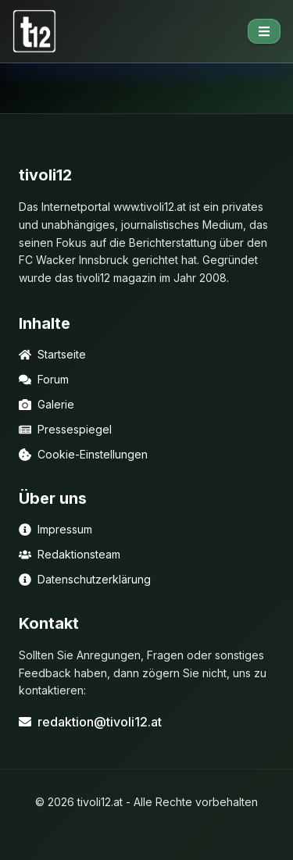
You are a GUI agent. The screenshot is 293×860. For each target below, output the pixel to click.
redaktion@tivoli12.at (90, 722)
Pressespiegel (65, 429)
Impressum (55, 529)
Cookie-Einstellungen (83, 454)
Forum (44, 379)
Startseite (52, 354)
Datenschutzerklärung (85, 579)
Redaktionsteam (69, 554)
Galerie (46, 404)
